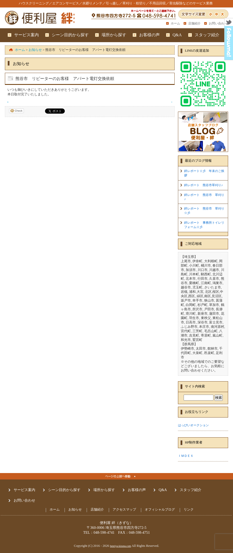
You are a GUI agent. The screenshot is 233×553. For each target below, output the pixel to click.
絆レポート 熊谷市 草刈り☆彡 (204, 211)
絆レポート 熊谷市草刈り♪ (203, 185)
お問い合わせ (218, 23)
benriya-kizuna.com (120, 546)
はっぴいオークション (193, 425)
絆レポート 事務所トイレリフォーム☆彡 (204, 225)
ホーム (175, 23)
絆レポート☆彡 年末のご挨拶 (204, 173)
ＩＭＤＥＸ (185, 456)
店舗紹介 (194, 23)
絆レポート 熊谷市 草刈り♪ (204, 197)
